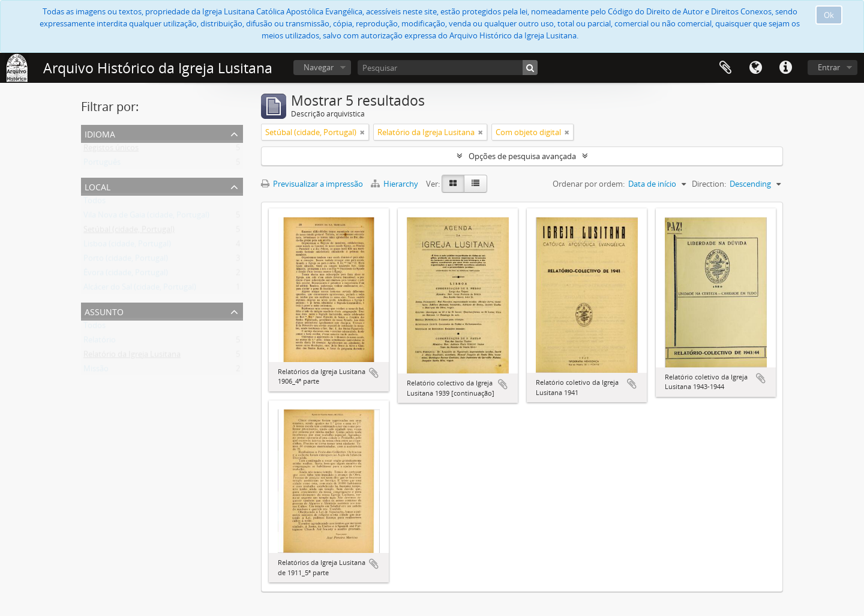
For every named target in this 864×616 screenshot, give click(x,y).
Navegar (319, 67)
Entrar (829, 67)
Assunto (104, 311)
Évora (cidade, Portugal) (125, 275)
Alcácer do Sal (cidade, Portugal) (139, 289)
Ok (829, 15)
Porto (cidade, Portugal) (125, 260)
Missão (96, 371)
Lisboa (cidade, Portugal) (127, 246)
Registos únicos (111, 150)
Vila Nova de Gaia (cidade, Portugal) (146, 217)
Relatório (99, 342)
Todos (94, 203)
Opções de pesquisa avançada (522, 156)
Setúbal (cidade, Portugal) (129, 231)
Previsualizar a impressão (312, 183)
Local (97, 186)
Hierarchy (395, 183)
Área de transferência (725, 68)
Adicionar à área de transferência (374, 373)
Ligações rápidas (785, 68)
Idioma (755, 68)
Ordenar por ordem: (589, 183)
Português (102, 164)
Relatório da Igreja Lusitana (132, 356)
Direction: (709, 183)
